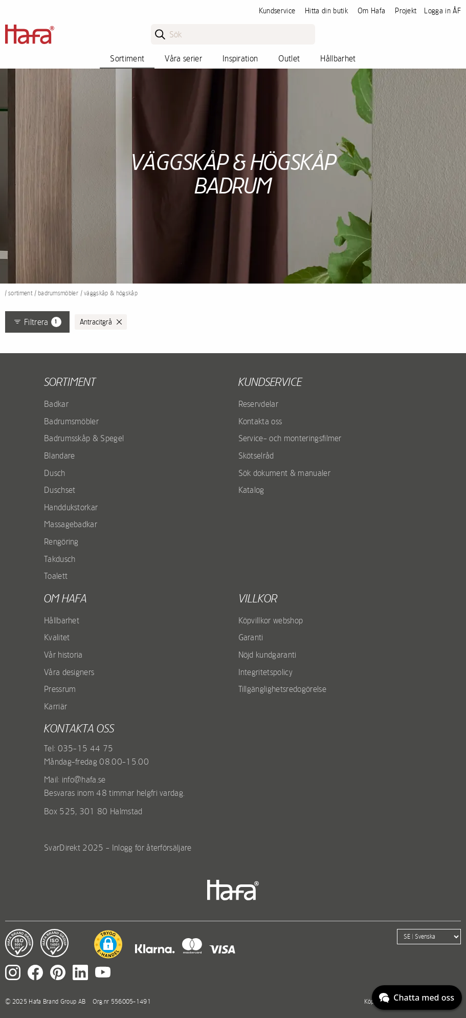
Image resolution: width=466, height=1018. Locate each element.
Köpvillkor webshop (270, 620)
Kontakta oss (260, 421)
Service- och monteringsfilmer (290, 438)
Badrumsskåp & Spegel (84, 438)
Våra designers (69, 672)
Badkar (56, 403)
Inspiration (240, 58)
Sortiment (127, 58)
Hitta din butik (326, 11)
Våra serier (183, 58)
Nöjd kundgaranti (267, 654)
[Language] (429, 936)
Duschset (60, 489)
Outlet (289, 58)
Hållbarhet (338, 58)
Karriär (55, 706)
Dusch (54, 473)
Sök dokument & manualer (284, 473)
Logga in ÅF (442, 11)
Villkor (257, 598)
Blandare (59, 455)
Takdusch (60, 559)
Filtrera (37, 322)
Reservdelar (258, 403)
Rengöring (61, 541)
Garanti (250, 637)
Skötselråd (256, 455)
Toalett (56, 575)
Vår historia (63, 654)
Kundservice (277, 11)
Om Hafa (371, 11)
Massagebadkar (70, 524)
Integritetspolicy (265, 672)
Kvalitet (57, 637)
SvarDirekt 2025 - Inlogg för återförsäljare (118, 847)
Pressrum (60, 689)
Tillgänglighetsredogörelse (282, 689)
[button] (108, 944)
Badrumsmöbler (58, 293)
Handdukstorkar (71, 507)
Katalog (251, 489)
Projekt (405, 11)
